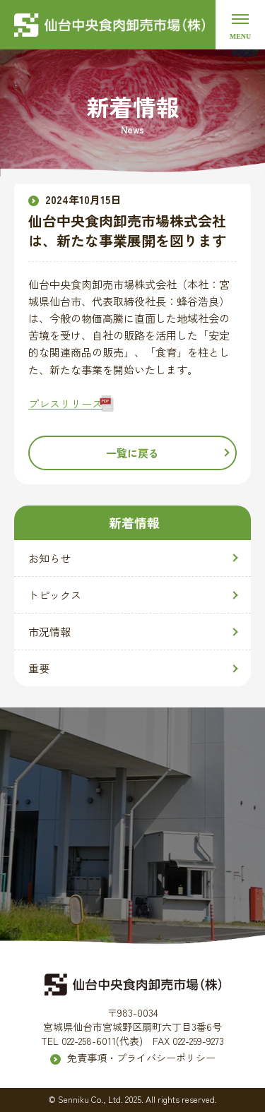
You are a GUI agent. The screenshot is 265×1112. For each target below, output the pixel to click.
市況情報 (49, 631)
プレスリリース (65, 403)
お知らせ (49, 558)
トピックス (54, 594)
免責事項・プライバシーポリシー (141, 1058)
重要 (38, 668)
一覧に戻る (132, 453)
